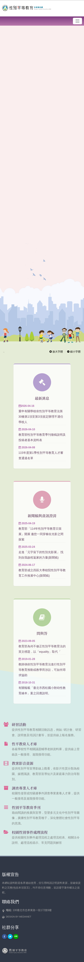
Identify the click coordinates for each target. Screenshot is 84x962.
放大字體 (56, 351)
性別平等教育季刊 (26, 812)
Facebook (4, 936)
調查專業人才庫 (24, 792)
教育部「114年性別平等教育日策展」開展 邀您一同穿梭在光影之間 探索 (41, 539)
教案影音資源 (22, 768)
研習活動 (19, 729)
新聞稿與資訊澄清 (42, 520)
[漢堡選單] (77, 21)
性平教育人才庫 (24, 748)
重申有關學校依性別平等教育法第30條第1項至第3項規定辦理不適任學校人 (41, 421)
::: (3, 352)
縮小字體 (74, 351)
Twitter (10, 936)
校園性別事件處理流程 (30, 837)
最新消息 (42, 403)
